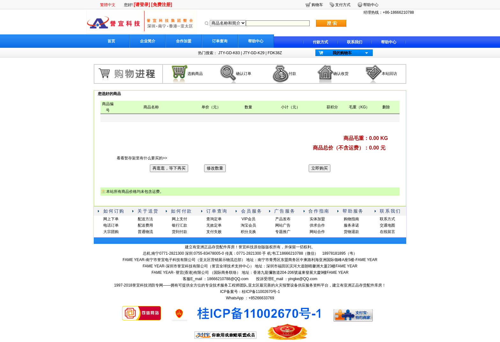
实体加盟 (317, 219)
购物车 (317, 5)
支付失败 (214, 231)
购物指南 (351, 219)
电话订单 (111, 225)
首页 (111, 41)
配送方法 (145, 219)
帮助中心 (255, 41)
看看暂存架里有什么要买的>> (142, 158)
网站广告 (282, 225)
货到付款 (179, 231)
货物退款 (351, 231)
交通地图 (387, 225)
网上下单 (111, 219)
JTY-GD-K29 (254, 53)
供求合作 (317, 225)
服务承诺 (351, 225)
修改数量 (215, 168)
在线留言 (387, 231)
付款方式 (320, 42)
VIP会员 (248, 219)
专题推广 (282, 231)
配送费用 (145, 225)
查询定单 (214, 219)
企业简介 (147, 41)
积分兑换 (248, 231)
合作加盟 (183, 41)
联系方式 (387, 219)
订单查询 (219, 41)
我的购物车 (342, 53)
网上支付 (179, 219)
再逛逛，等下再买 (169, 168)
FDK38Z (275, 53)
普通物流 (145, 231)
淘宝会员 (248, 225)
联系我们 (354, 42)
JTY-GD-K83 (229, 53)
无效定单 (214, 225)
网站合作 (317, 231)
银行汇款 (179, 225)
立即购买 (319, 168)
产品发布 (282, 219)
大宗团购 (111, 231)
